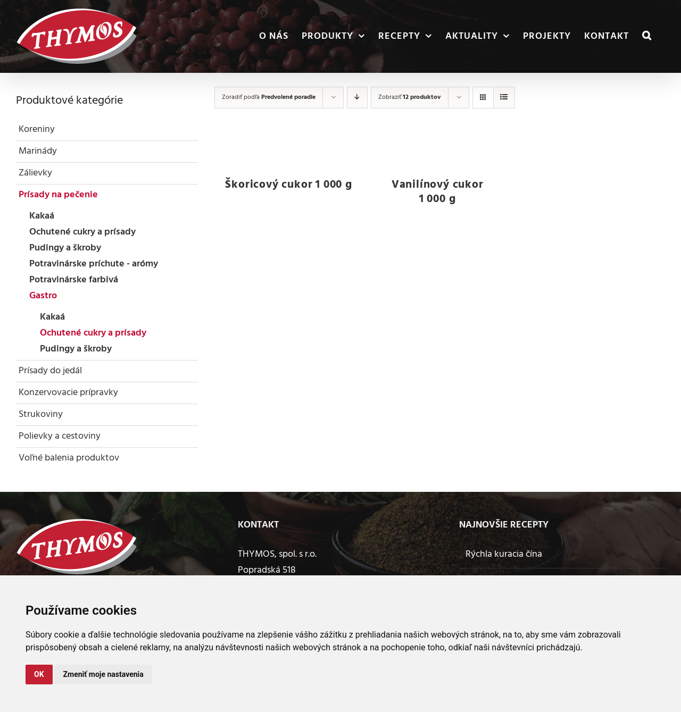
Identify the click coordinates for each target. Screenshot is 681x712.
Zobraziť (409, 97)
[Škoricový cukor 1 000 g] (289, 151)
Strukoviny (41, 414)
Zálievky (35, 173)
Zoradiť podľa (268, 97)
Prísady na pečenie (58, 195)
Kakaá (41, 216)
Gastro (43, 296)
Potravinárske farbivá (73, 280)
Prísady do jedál (50, 371)
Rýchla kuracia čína (504, 554)
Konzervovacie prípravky (68, 392)
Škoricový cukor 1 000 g (288, 185)
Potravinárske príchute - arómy (93, 264)
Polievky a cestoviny (60, 436)
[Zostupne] (357, 97)
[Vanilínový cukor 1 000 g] (437, 151)
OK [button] (39, 674)
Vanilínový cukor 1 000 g (438, 192)
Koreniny (37, 129)
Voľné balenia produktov (69, 458)
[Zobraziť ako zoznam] (504, 97)
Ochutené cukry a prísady (82, 232)
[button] (647, 36)
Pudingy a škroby (65, 248)
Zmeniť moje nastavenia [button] (103, 674)
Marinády (38, 151)
